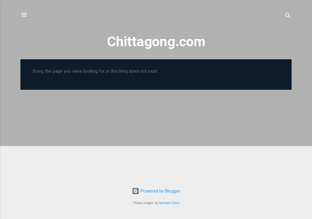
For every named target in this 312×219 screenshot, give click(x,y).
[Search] (288, 16)
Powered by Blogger (156, 191)
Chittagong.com (156, 41)
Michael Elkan (169, 203)
